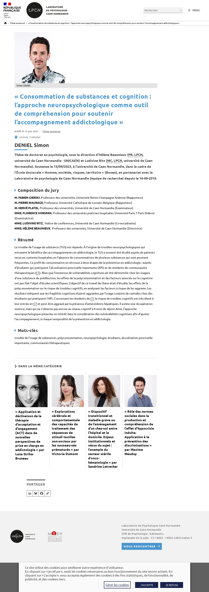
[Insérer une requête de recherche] (163, 10)
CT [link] (38, 273)
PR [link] (130, 154)
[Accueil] (5, 22)
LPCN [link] (138, 154)
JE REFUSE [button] (171, 585)
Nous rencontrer (140, 546)
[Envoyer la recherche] (181, 10)
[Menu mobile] (194, 10)
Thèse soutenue (51, 131)
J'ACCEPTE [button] (146, 585)
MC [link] (109, 160)
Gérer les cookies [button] (117, 585)
